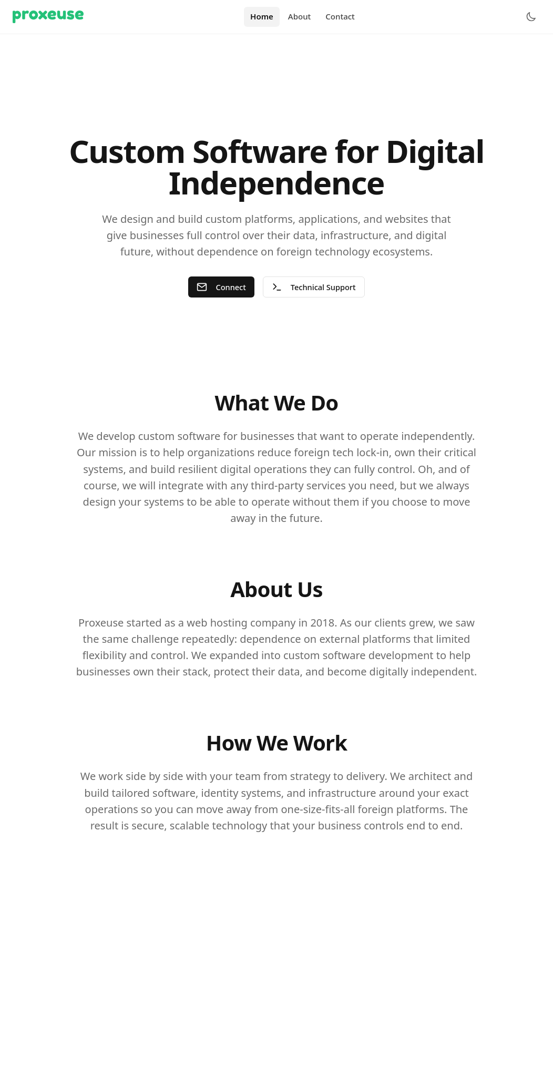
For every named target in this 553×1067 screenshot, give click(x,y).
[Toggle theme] (530, 16)
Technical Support (314, 287)
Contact (340, 16)
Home (261, 16)
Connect (220, 287)
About (299, 16)
